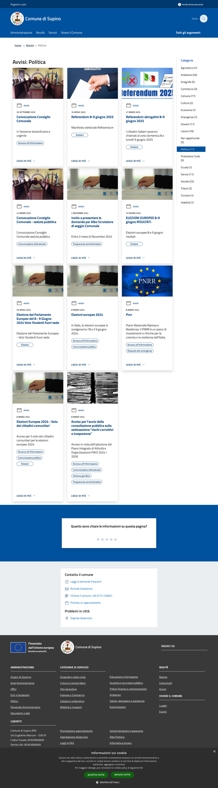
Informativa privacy (121, 743)
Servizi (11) (187, 174)
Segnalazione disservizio (74, 737)
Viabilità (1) (187, 202)
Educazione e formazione (124, 677)
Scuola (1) (186, 167)
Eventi (163, 712)
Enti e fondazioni (20, 695)
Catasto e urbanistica (72, 701)
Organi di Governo (21, 677)
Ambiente (115, 695)
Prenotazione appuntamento (76, 731)
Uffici (13, 689)
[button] (109, 782)
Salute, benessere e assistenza (127, 701)
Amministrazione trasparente (126, 731)
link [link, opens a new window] (141, 767)
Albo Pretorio (117, 737)
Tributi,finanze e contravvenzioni (128, 689)
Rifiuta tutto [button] (122, 774)
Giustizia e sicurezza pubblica (126, 683)
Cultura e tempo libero (73, 683)
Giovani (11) (187, 124)
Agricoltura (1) (189, 68)
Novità (30, 45)
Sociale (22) (187, 181)
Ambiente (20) (189, 75)
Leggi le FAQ (67, 743)
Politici (14, 701)
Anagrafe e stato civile (73, 677)
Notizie (163, 677)
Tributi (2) (186, 188)
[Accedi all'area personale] (190, 4)
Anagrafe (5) (188, 82)
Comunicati (165, 683)
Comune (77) (188, 96)
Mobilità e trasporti (71, 707)
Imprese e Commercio (72, 695)
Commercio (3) (189, 89)
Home (18, 45)
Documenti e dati (20, 713)
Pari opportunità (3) (190, 140)
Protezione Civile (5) (190, 158)
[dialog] (109, 768)
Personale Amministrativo (25, 707)
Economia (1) (188, 110)
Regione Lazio (18, 4)
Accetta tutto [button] (96, 774)
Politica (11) (187, 149)
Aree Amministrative (22, 683)
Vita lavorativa (68, 689)
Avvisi (23, 105)
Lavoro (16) (187, 131)
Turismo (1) (187, 195)
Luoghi (163, 706)
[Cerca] (203, 19)
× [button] (214, 751)
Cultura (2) (187, 103)
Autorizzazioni (118, 707)
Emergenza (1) (189, 117)
